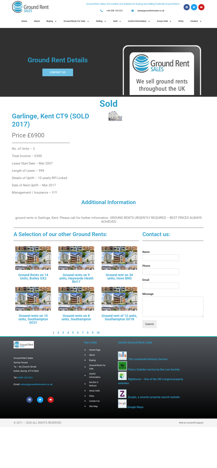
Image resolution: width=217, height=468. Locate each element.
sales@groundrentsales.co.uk (36, 384)
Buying (51, 21)
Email (145, 280)
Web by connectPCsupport (191, 431)
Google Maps (144, 415)
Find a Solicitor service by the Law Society (154, 369)
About (37, 21)
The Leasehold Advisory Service (147, 359)
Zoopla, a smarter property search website (154, 397)
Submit (149, 324)
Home (24, 21)
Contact (196, 21)
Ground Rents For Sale (76, 21)
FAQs (181, 21)
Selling (101, 21)
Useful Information (139, 21)
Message (148, 294)
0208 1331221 (25, 377)
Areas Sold (164, 21)
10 (98, 332)
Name (146, 252)
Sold (117, 21)
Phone (146, 265)
